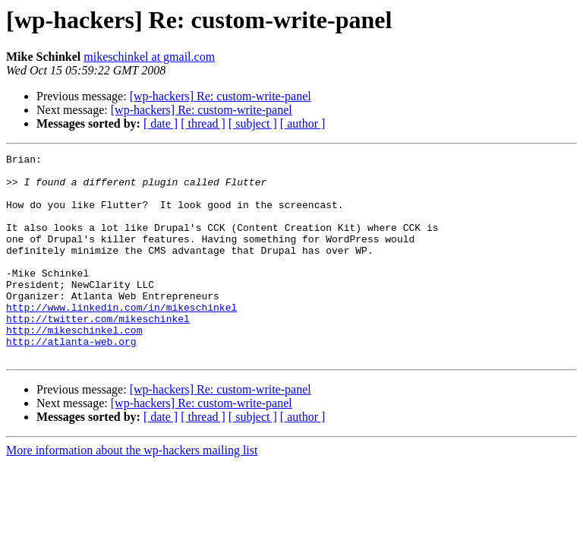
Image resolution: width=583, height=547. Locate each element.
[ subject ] (252, 123)
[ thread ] (203, 123)
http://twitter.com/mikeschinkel (98, 352)
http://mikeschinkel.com (74, 366)
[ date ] (160, 123)
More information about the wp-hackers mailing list (131, 491)
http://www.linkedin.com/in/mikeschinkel (121, 339)
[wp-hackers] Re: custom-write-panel (220, 96)
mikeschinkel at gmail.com (149, 56)
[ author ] (303, 123)
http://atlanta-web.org (71, 380)
